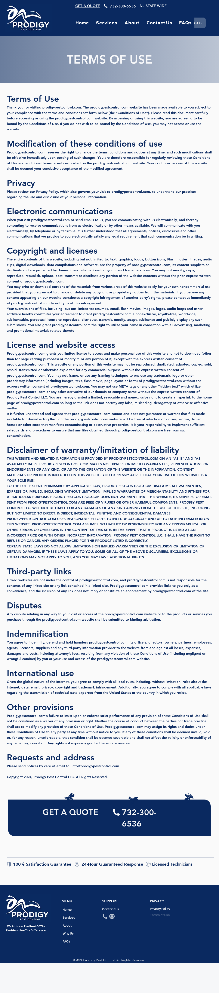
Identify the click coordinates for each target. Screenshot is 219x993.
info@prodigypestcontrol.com (95, 766)
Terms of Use (160, 915)
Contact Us (110, 909)
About (67, 925)
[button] (106, 23)
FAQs (66, 941)
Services (69, 918)
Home (67, 910)
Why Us (68, 933)
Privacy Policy (160, 909)
